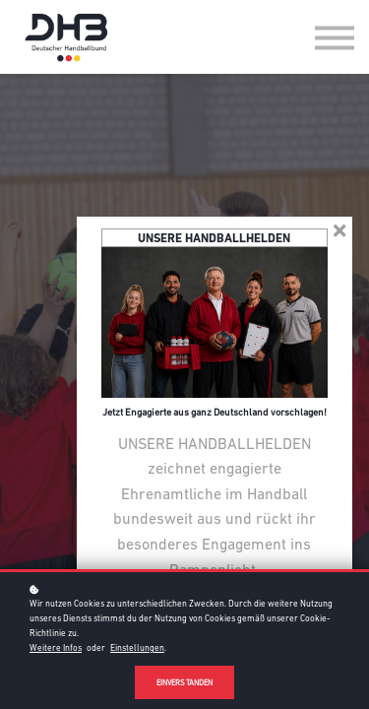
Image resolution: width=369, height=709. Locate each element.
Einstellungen (137, 648)
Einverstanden (184, 682)
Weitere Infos (56, 648)
